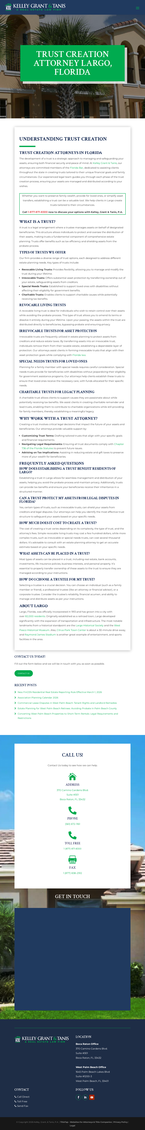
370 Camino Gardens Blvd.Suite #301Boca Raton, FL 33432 (72, 795)
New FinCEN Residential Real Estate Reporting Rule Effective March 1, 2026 (60, 692)
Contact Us (24, 673)
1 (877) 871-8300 (72, 848)
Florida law (79, 355)
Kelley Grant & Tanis (105, 163)
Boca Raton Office (87, 1043)
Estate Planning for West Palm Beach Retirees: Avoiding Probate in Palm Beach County (67, 708)
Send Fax (21, 1105)
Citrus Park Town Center (71, 630)
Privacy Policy (120, 1122)
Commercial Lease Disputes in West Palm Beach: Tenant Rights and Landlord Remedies (67, 702)
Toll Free (21, 1101)
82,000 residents (35, 616)
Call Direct (22, 1096)
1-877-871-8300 (38, 212)
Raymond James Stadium (40, 634)
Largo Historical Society (89, 625)
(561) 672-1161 (72, 823)
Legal (72, 1125)
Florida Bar (76, 167)
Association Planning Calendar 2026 (38, 697)
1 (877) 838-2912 (72, 873)
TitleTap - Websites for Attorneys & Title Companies (86, 1122)
